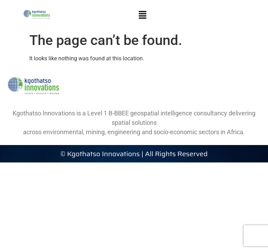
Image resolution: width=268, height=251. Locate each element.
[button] (143, 15)
